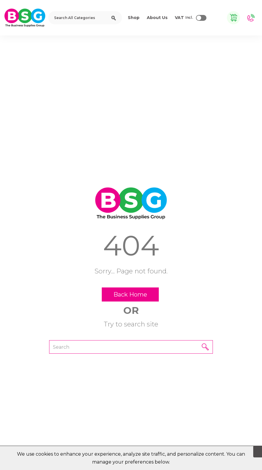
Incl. (184, 18)
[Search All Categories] (85, 17)
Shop (133, 17)
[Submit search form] (114, 18)
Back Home (130, 294)
